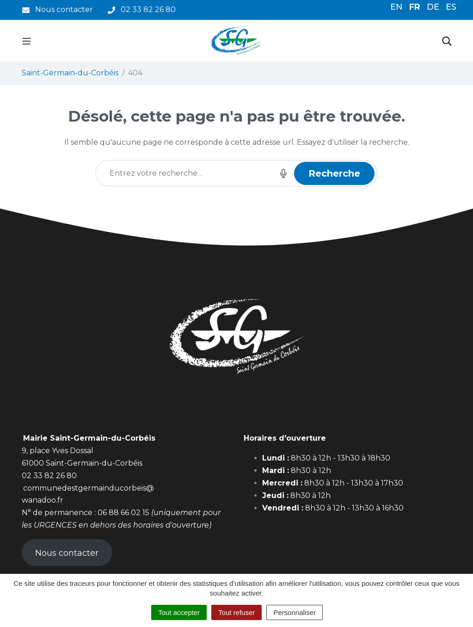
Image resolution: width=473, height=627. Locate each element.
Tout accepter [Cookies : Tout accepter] (179, 612)
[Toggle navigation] (26, 41)
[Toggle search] (447, 41)
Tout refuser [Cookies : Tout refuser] (236, 612)
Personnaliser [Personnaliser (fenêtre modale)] (294, 612)
